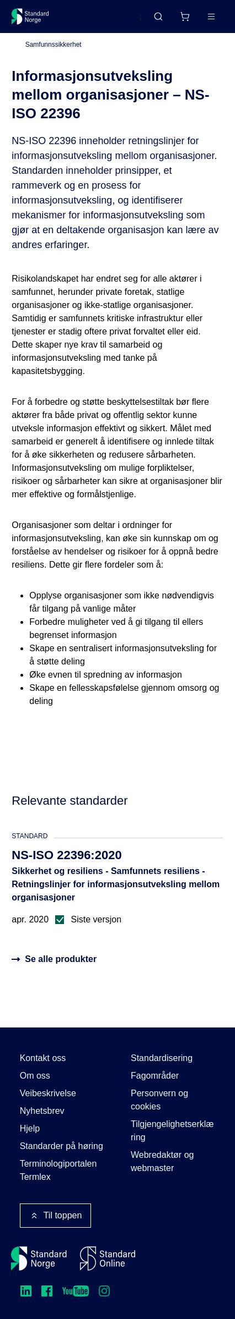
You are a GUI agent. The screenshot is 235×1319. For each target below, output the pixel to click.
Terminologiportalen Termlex (58, 1170)
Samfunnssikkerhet (53, 44)
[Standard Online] (107, 1258)
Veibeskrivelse (48, 1093)
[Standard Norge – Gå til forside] (30, 16)
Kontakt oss (43, 1058)
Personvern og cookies (159, 1100)
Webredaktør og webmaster (162, 1161)
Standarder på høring (61, 1146)
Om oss (35, 1075)
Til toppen (55, 1216)
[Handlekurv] (184, 16)
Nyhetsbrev (42, 1110)
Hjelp (30, 1128)
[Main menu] (211, 16)
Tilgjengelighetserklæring (172, 1130)
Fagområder (155, 1075)
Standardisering (162, 1058)
